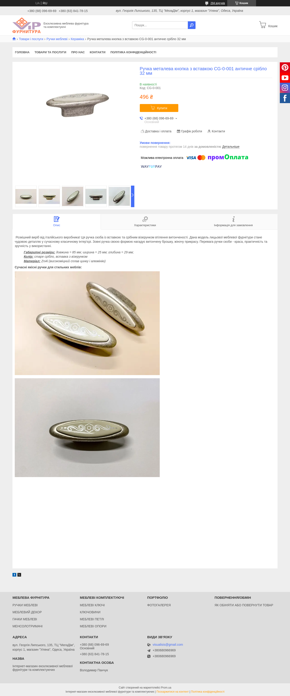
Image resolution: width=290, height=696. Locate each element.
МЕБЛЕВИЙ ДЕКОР (27, 612)
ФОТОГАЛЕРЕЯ (159, 605)
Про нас (78, 52)
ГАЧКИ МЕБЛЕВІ (24, 619)
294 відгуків (217, 3)
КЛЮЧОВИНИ (90, 612)
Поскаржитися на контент (173, 691)
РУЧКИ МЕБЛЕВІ (25, 605)
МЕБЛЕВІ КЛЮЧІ (92, 605)
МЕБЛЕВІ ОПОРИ (93, 626)
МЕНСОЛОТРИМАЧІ (27, 626)
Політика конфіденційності (133, 52)
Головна (22, 52)
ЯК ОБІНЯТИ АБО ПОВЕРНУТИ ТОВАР (244, 605)
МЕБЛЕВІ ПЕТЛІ (92, 619)
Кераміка (77, 39)
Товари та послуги (50, 52)
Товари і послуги (31, 39)
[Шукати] (192, 25)
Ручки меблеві (57, 39)
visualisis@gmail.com (168, 644)
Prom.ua (166, 687)
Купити (162, 108)
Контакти (98, 52)
